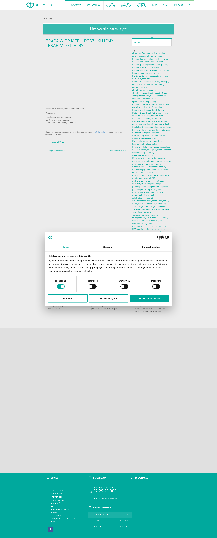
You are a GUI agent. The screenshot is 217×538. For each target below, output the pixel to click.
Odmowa (67, 298)
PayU (53, 522)
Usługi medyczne (58, 491)
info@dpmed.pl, (100, 132)
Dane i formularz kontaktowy (105, 498)
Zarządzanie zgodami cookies (63, 519)
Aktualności (56, 503)
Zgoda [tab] (66, 247)
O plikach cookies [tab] (151, 247)
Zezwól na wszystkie (149, 298)
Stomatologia (56, 494)
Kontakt (54, 513)
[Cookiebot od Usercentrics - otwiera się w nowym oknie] (156, 238)
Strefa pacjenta (57, 500)
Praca (53, 506)
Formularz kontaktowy (60, 509)
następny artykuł (118, 151)
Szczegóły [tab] (108, 247)
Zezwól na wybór (108, 298)
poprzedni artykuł (56, 151)
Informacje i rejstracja (103, 487)
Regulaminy (56, 516)
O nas (53, 488)
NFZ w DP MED (56, 497)
